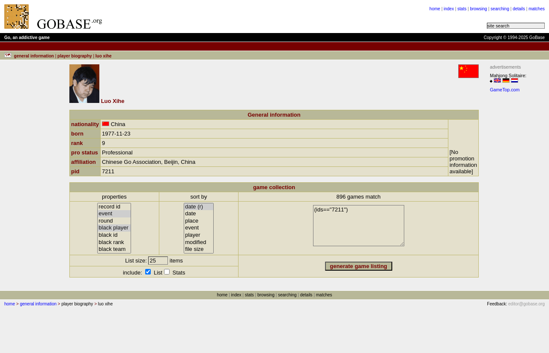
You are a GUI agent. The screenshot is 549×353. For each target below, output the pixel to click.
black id (114, 235)
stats (461, 8)
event (114, 213)
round (114, 221)
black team (114, 249)
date (198, 213)
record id (114, 207)
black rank (114, 242)
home (435, 8)
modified (198, 242)
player (198, 235)
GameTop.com (504, 89)
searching (500, 8)
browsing (478, 8)
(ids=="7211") (358, 225)
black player (114, 228)
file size (198, 249)
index (449, 8)
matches (536, 8)
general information (38, 304)
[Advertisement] (515, 224)
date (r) (198, 207)
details (519, 8)
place (198, 221)
